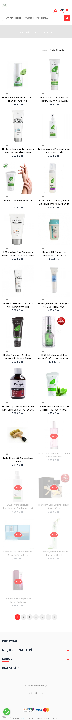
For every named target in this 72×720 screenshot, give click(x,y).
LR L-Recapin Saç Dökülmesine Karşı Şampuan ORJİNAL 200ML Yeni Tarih (18, 408)
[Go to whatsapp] (6, 711)
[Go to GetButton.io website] (6, 717)
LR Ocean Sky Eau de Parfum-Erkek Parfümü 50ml (18, 553)
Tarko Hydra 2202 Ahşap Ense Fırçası (18, 460)
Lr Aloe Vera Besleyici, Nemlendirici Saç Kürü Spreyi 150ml (18, 506)
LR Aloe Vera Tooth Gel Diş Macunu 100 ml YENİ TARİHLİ (54, 99)
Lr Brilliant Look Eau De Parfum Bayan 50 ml (54, 506)
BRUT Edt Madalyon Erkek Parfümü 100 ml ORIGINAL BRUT (54, 357)
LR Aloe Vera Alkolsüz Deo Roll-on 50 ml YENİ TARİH (18, 99)
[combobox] (12, 18)
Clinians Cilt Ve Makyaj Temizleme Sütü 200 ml (54, 254)
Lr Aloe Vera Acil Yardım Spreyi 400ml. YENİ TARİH (54, 151)
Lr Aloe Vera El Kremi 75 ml (18, 200)
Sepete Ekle (7, 93)
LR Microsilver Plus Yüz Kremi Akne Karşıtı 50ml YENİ (18, 305)
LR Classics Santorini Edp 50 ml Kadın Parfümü (54, 455)
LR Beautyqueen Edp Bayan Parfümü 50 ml (54, 553)
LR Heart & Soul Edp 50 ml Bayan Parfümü (18, 600)
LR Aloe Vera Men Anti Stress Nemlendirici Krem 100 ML (18, 357)
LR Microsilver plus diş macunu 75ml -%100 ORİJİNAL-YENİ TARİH (18, 151)
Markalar (40, 32)
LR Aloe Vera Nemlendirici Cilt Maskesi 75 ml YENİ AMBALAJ (54, 408)
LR (51, 32)
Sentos (23, 718)
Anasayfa (25, 32)
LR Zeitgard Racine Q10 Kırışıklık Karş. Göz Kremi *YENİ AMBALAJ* (54, 305)
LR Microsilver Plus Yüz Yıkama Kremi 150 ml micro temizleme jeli (18, 254)
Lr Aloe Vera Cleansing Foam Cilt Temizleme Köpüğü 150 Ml (54, 202)
